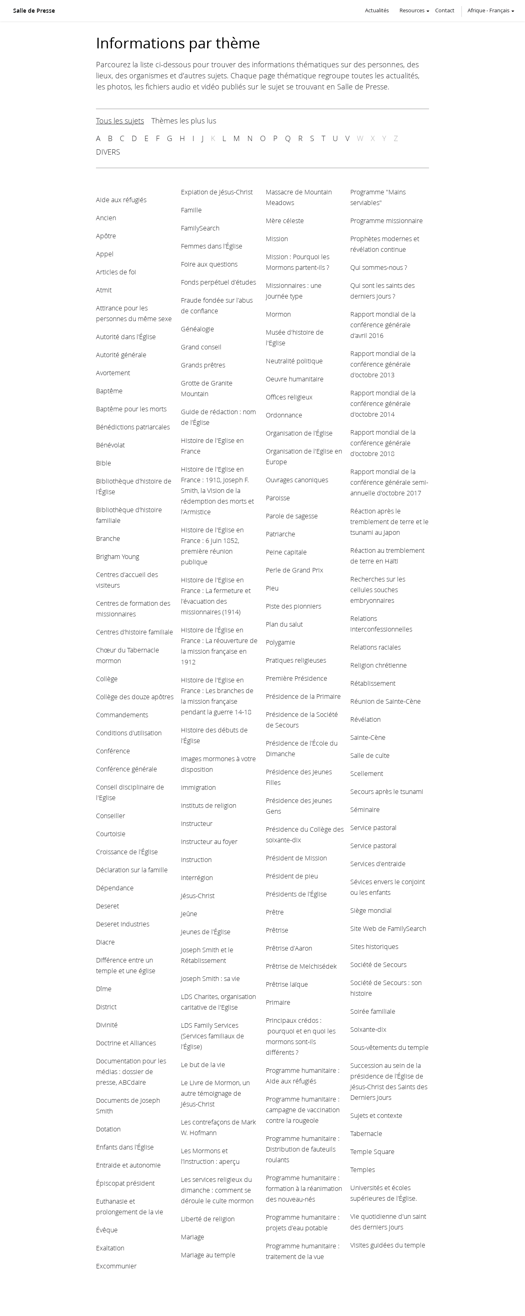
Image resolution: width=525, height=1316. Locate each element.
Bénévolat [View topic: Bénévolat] (110, 444)
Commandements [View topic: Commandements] (122, 714)
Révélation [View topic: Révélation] (365, 719)
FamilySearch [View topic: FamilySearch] (200, 228)
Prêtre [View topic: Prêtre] (275, 912)
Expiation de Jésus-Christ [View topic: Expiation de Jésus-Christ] (217, 191)
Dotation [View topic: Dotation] (108, 1129)
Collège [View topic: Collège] (107, 678)
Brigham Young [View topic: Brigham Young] (117, 556)
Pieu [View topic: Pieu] (272, 588)
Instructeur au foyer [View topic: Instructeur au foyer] (209, 841)
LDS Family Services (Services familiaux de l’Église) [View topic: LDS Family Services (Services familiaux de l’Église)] (212, 1035)
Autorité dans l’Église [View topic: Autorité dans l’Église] (126, 336)
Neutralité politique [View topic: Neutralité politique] (294, 360)
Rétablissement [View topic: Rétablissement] (372, 683)
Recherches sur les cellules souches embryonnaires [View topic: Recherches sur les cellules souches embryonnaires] (377, 589)
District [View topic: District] (106, 1006)
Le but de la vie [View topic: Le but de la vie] (203, 1064)
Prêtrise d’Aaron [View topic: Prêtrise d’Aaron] (289, 948)
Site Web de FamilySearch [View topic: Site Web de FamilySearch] (388, 928)
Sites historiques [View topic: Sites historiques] (374, 946)
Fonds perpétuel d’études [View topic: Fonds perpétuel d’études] (218, 282)
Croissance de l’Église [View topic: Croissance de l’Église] (127, 851)
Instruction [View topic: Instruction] (196, 859)
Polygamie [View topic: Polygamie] (280, 642)
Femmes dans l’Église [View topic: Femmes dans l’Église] (211, 246)
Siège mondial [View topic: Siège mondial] (371, 910)
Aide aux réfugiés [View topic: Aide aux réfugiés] (121, 199)
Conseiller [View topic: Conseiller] (110, 815)
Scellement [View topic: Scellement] (366, 773)
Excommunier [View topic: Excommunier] (116, 1265)
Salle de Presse (34, 11)
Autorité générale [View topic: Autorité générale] (121, 354)
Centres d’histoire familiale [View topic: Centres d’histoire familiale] (134, 631)
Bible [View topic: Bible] (103, 463)
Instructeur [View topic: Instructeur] (196, 823)
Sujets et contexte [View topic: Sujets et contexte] (376, 1115)
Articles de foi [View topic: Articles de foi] (116, 271)
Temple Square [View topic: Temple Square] (372, 1151)
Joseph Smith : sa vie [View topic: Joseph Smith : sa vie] (210, 978)
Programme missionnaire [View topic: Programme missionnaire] (386, 220)
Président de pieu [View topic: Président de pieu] (292, 875)
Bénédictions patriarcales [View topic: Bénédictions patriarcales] (133, 426)
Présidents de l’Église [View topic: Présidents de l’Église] (296, 894)
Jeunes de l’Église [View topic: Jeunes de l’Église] (206, 931)
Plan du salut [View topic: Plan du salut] (284, 624)
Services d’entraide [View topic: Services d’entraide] (378, 863)
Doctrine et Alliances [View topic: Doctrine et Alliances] (126, 1042)
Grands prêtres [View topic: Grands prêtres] (203, 364)
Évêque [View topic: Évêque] (107, 1229)
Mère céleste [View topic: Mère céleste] (285, 220)
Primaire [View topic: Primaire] (278, 1002)
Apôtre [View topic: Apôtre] (106, 235)
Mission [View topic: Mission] (277, 238)
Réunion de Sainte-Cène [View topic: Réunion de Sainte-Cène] (385, 701)
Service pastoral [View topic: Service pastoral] (373, 827)
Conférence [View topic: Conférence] (113, 750)
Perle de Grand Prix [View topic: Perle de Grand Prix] (294, 570)
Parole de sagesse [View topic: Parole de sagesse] (292, 515)
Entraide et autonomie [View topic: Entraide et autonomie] (128, 1165)
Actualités (377, 10)
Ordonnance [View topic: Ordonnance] (284, 415)
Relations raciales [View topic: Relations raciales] (375, 647)
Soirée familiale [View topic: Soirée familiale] (372, 1011)
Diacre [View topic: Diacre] (105, 942)
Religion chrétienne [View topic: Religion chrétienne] (378, 665)
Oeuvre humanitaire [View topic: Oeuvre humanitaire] (295, 378)
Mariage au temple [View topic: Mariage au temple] (208, 1254)
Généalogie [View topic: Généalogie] (197, 328)
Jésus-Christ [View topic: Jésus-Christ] (198, 895)
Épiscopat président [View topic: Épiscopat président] (125, 1183)
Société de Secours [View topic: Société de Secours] (378, 964)
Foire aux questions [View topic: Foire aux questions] (209, 264)
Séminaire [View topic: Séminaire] (365, 809)
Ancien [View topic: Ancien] (106, 217)
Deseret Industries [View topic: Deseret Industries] (122, 923)
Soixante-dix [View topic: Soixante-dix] (368, 1029)
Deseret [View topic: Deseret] (107, 905)
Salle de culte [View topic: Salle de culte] (370, 755)
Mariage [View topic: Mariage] (192, 1236)
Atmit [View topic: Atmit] (104, 289)
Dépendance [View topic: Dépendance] (115, 887)
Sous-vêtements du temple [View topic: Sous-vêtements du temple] (389, 1047)
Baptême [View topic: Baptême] (109, 390)
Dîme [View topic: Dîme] (104, 988)
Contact (444, 10)
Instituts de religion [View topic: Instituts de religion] (208, 805)
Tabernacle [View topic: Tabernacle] (366, 1133)
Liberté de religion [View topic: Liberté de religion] (208, 1218)
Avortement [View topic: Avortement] (113, 372)
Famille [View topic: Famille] (191, 209)
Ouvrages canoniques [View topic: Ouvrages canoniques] (297, 479)
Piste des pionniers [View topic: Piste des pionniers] (293, 606)
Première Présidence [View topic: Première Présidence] (296, 678)
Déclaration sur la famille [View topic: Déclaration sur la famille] (132, 869)
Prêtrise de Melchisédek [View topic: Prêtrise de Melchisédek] (301, 966)
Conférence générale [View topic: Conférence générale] (126, 768)
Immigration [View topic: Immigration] (198, 787)
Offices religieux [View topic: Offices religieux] (289, 396)
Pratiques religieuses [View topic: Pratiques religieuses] (296, 660)
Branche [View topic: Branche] (108, 538)
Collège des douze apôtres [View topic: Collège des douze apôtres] (134, 696)
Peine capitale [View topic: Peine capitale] (286, 552)
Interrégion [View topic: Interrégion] (197, 877)
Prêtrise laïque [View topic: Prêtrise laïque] (287, 984)
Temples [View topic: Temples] (362, 1169)
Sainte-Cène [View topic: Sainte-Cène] (368, 737)
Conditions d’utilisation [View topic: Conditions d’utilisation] (129, 732)
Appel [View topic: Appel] (105, 253)
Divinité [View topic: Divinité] (107, 1024)
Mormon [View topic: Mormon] (278, 314)
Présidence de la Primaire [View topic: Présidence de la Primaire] (303, 696)
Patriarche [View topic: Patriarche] (280, 533)
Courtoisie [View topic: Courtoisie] (111, 833)
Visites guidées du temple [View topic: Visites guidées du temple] (387, 1245)
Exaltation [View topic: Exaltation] (110, 1247)
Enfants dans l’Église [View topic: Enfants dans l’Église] (125, 1147)
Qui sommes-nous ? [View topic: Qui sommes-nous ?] (378, 267)
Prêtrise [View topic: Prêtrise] (277, 930)
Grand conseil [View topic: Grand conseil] (201, 346)
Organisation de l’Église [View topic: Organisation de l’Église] (299, 433)
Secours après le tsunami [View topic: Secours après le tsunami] (386, 791)
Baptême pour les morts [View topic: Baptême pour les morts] (131, 408)
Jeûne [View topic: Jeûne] (189, 913)
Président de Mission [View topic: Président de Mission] (296, 857)
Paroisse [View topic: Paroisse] (278, 497)
